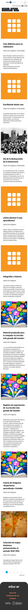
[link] (25, 2)
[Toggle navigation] (1, 0)
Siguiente (22, 575)
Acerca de (12, 593)
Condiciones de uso (12, 595)
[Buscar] (22, 2)
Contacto (13, 598)
